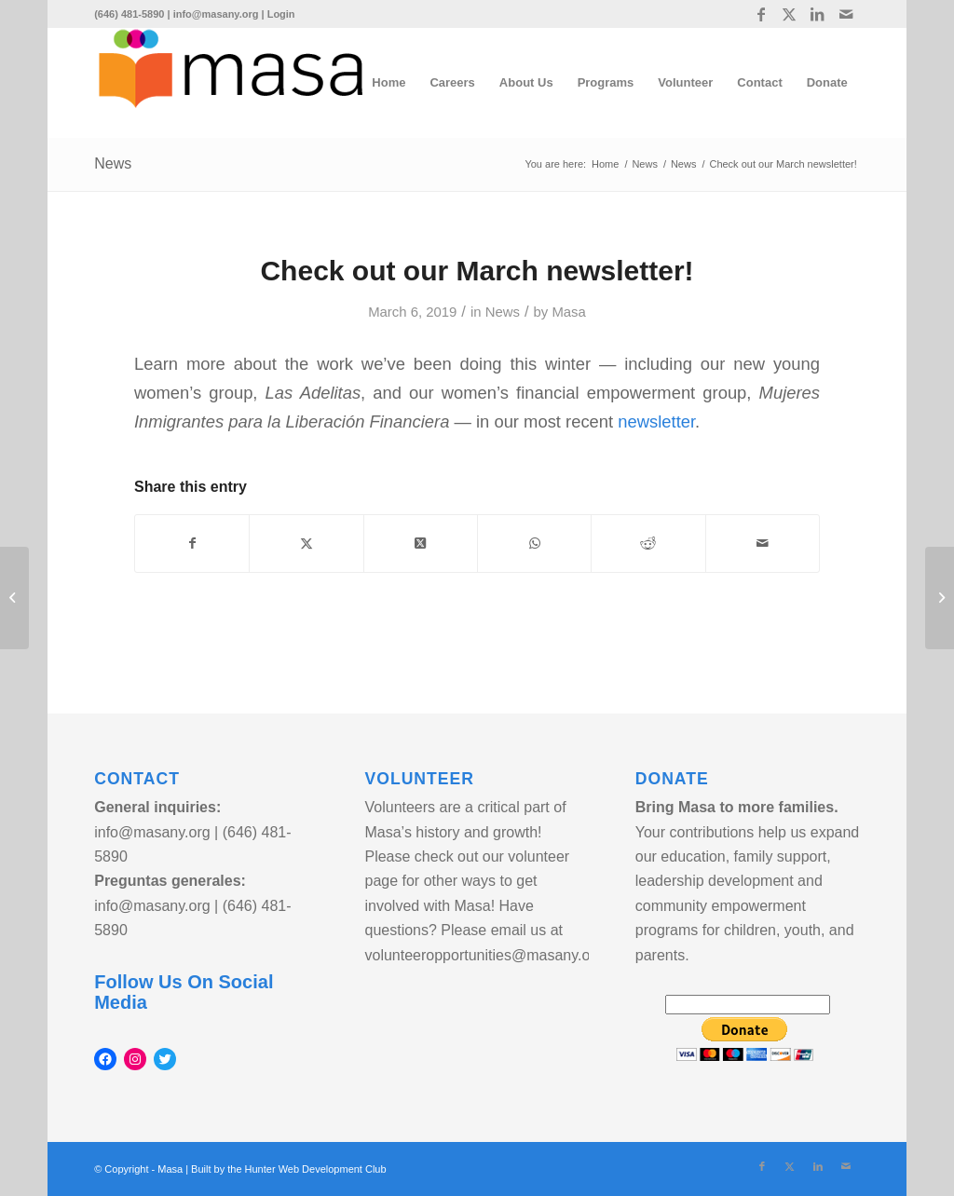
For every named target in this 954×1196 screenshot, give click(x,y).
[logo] (230, 83)
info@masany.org (216, 14)
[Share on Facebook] (192, 543)
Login (281, 14)
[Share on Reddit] (648, 543)
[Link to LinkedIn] (817, 14)
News (112, 163)
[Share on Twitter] (306, 543)
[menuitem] (388, 83)
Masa (568, 312)
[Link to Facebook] (761, 14)
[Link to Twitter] (789, 14)
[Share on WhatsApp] (534, 543)
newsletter (656, 421)
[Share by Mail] (762, 543)
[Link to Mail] (846, 14)
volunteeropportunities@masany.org (483, 955)
